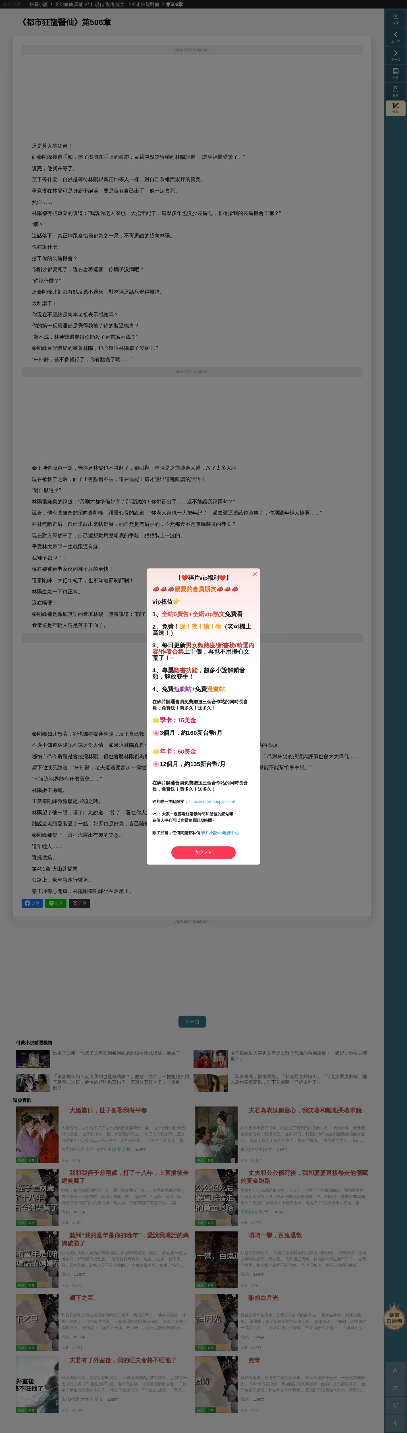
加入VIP (203, 852)
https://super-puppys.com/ (212, 801)
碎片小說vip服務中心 (220, 832)
